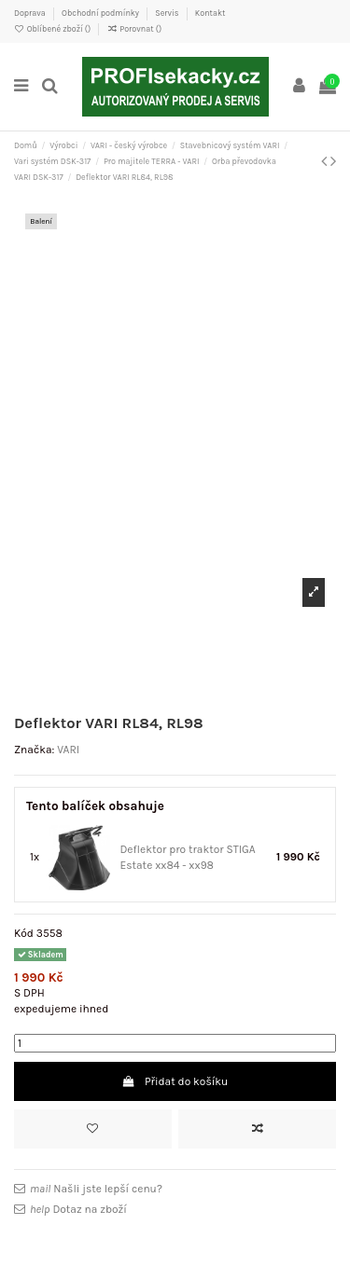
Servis (167, 13)
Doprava (31, 13)
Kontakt (210, 13)
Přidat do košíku (175, 1081)
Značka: (34, 749)
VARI (68, 749)
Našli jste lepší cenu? (96, 1188)
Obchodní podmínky (101, 13)
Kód (24, 933)
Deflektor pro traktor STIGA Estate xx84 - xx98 (187, 857)
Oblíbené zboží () (53, 29)
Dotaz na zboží (78, 1209)
